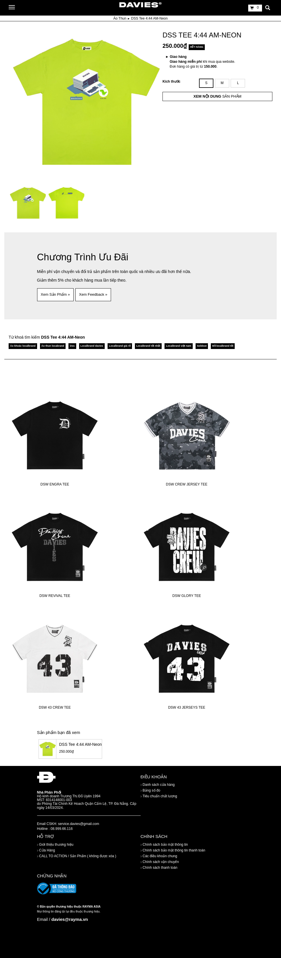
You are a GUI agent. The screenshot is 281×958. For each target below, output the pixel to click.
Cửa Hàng (46, 850)
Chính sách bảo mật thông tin (164, 845)
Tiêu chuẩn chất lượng (159, 796)
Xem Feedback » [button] (93, 294)
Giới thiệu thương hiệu (55, 845)
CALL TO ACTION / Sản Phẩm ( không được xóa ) (76, 856)
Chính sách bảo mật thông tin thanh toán (173, 850)
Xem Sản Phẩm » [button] (55, 294)
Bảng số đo (150, 790)
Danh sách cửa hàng (158, 785)
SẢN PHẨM (218, 96)
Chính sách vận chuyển (160, 862)
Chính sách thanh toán (159, 868)
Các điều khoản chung (159, 856)
